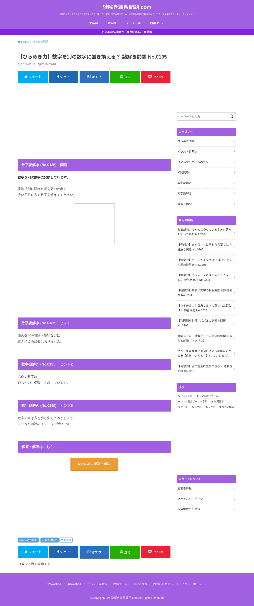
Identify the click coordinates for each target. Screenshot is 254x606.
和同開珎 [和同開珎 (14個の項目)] (219, 401)
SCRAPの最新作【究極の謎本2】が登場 (128, 31)
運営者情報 (184, 488)
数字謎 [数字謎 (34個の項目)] (198, 407)
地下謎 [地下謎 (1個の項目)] (184, 407)
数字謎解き (51, 540)
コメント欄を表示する (34, 564)
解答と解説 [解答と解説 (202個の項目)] (228, 407)
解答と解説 (184, 204)
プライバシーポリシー (191, 498)
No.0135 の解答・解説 (94, 464)
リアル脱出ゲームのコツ (193, 162)
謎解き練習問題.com (127, 7)
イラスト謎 (133, 23)
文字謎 (93, 23)
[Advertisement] (94, 113)
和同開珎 (183, 172)
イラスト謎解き (187, 151)
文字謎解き (184, 193)
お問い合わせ (161, 584)
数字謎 (112, 23)
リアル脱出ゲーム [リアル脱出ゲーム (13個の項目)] (208, 396)
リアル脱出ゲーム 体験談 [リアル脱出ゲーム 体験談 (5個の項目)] (194, 401)
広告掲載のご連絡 (188, 509)
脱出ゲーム (157, 23)
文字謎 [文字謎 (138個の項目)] (212, 407)
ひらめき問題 (29, 540)
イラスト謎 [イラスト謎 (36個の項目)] (186, 396)
